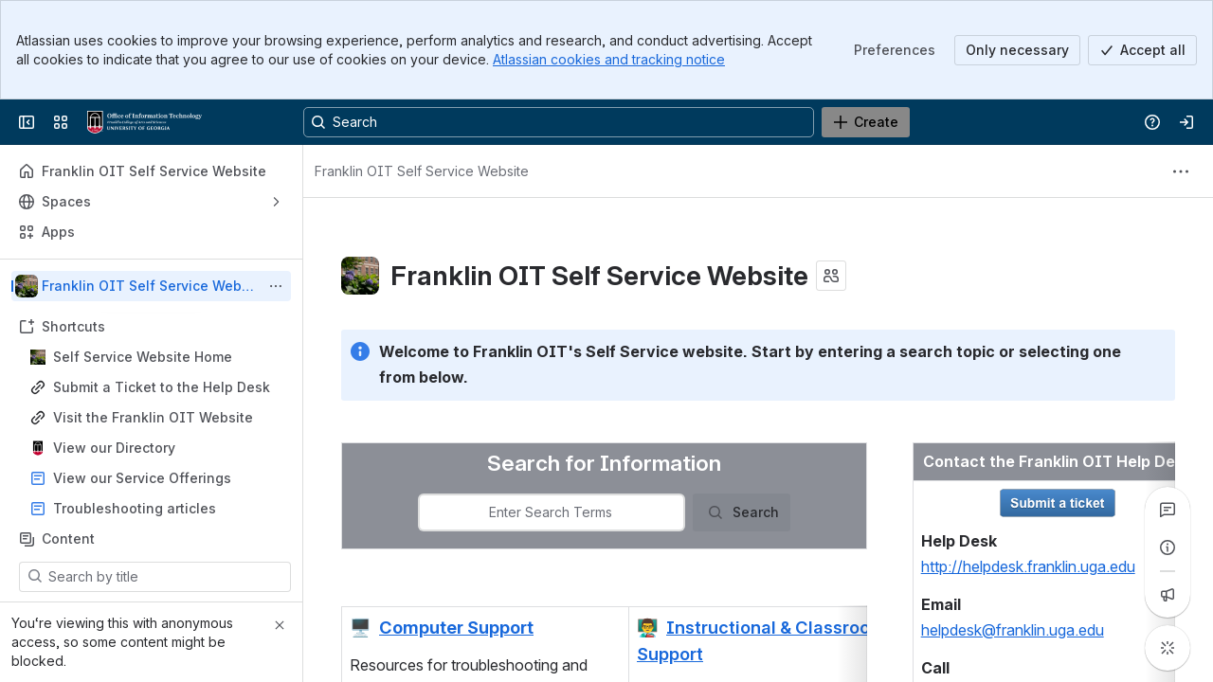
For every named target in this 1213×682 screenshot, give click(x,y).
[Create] (866, 122)
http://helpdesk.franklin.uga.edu (1028, 566)
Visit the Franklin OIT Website (153, 417)
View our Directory (114, 448)
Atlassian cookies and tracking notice (609, 59)
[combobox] (550, 512)
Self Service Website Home (142, 357)
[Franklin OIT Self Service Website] (144, 122)
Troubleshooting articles (134, 508)
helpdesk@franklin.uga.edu (1012, 629)
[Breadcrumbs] (422, 171)
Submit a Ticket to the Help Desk (161, 387)
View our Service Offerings (142, 478)
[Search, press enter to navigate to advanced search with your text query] (558, 122)
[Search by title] (166, 577)
